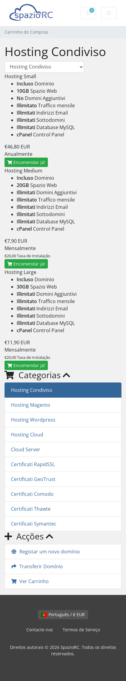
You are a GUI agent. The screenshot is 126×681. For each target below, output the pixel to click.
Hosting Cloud (27, 434)
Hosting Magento (30, 405)
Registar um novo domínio (45, 551)
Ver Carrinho (30, 581)
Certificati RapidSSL (33, 464)
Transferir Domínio (37, 566)
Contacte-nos (39, 630)
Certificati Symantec (33, 523)
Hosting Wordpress (33, 419)
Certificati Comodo (32, 494)
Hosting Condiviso (31, 390)
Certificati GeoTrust (33, 479)
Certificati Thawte (31, 509)
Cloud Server (25, 449)
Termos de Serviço (81, 630)
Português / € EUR (63, 614)
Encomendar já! (26, 162)
